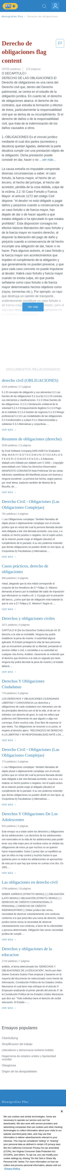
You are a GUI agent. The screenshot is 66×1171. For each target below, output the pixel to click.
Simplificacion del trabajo (17, 1044)
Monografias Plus (12, 16)
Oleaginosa (9, 1065)
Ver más (33, 306)
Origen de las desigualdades (19, 1071)
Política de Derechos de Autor (20, 1124)
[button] (60, 52)
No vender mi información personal (23, 1139)
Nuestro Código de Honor (17, 1134)
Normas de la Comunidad (17, 1129)
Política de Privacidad (15, 1119)
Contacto (7, 1109)
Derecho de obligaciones (42, 16)
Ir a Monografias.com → (17, 1148)
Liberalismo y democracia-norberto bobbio (28, 1050)
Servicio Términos (13, 1114)
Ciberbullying (10, 1038)
